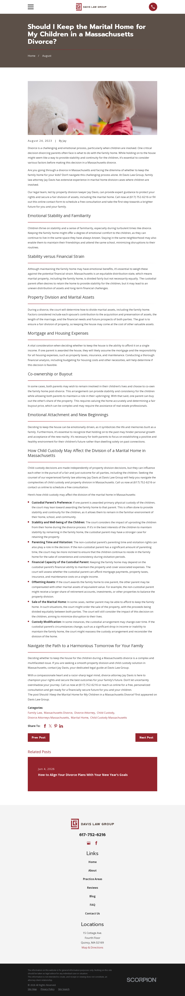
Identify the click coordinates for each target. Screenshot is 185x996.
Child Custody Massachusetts (108, 717)
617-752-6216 (92, 835)
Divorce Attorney (84, 712)
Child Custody (105, 712)
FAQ (92, 905)
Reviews (92, 888)
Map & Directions (92, 947)
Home (92, 862)
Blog (92, 896)
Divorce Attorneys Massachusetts (48, 717)
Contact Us (92, 913)
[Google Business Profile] (89, 843)
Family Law (35, 712)
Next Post (146, 737)
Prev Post (38, 737)
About (92, 870)
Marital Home (79, 717)
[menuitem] (32, 989)
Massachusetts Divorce (58, 712)
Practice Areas (92, 879)
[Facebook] (96, 843)
